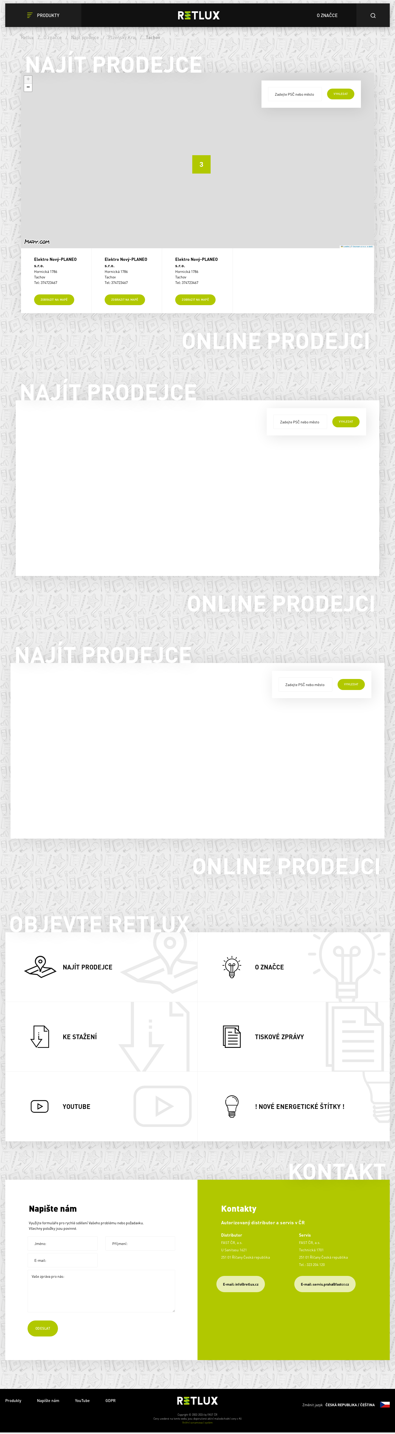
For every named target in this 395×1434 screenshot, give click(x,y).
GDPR (110, 1402)
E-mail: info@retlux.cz (240, 1285)
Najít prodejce (85, 37)
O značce (53, 37)
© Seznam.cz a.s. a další (362, 246)
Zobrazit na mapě (54, 301)
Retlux (27, 37)
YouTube (82, 1402)
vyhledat (341, 94)
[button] (197, 160)
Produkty (13, 1402)
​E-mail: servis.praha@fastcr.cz (325, 1285)
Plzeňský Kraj (122, 37)
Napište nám (48, 1402)
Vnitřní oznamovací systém (197, 1424)
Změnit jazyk (346, 1406)
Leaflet (345, 246)
